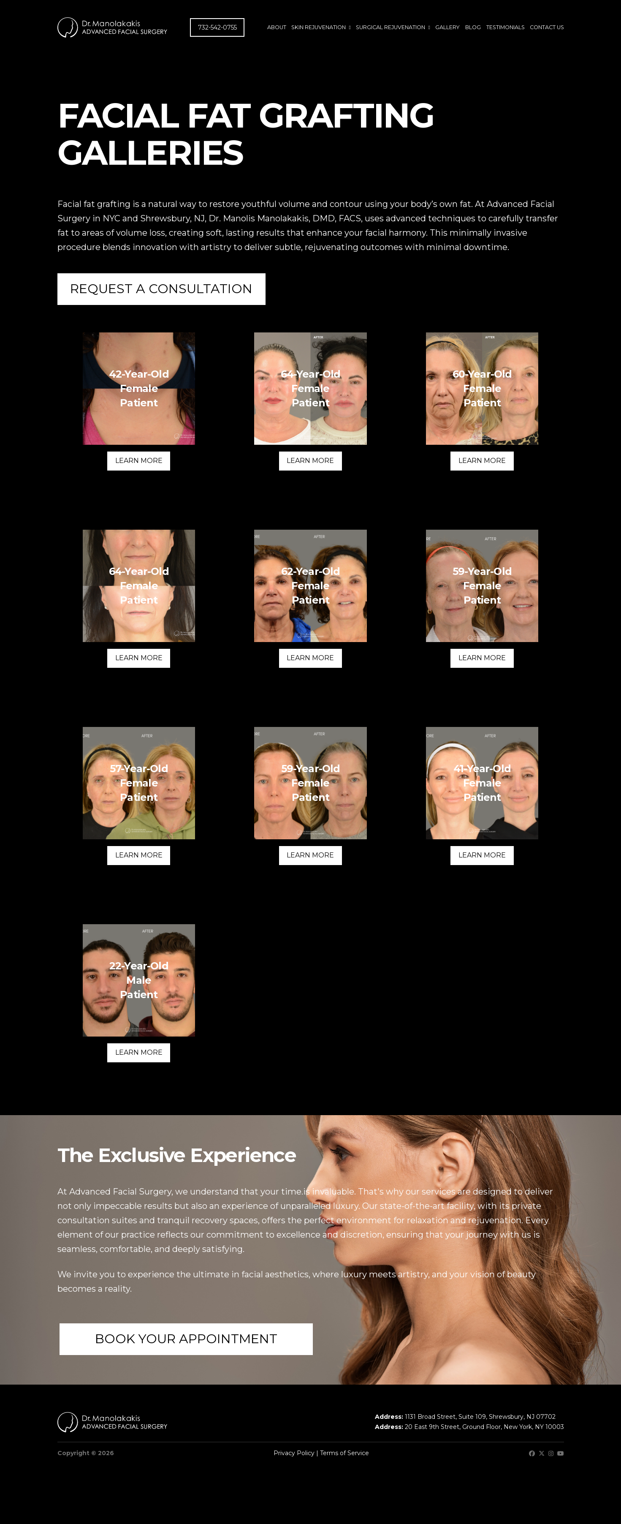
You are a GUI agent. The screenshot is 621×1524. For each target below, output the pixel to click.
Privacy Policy (294, 1453)
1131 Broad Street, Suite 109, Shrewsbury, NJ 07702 (480, 1417)
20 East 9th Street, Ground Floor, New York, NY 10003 (484, 1427)
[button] (161, 289)
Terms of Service (344, 1453)
